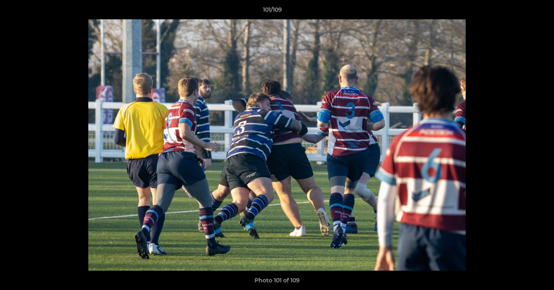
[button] (520, 11)
